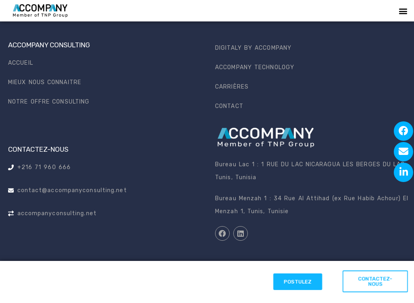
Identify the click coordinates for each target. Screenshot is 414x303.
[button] (403, 10)
